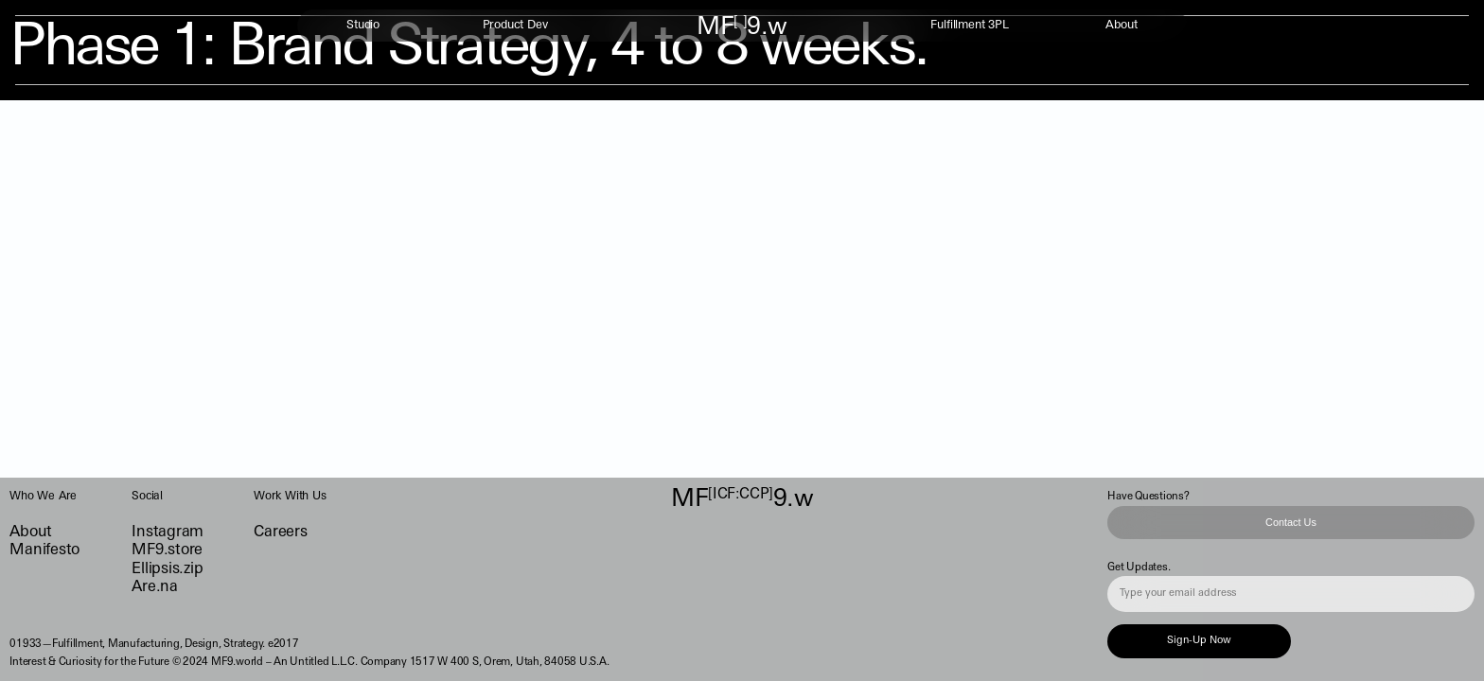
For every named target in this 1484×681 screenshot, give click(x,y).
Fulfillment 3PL (969, 25)
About (1121, 25)
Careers (280, 532)
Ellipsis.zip (167, 569)
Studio (363, 25)
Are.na (155, 587)
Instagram (167, 532)
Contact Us (1290, 522)
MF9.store (167, 550)
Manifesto (44, 550)
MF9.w (742, 28)
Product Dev (515, 25)
